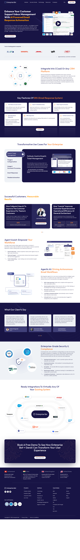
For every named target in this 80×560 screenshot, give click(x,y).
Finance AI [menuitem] (39, 497)
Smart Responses (12, 172)
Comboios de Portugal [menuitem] (58, 504)
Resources (48, 2)
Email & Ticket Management (11, 154)
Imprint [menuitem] (67, 497)
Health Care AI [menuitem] (40, 500)
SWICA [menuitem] (54, 497)
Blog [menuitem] (67, 495)
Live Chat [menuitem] (26, 497)
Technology (41, 2)
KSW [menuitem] (54, 495)
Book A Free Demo (10, 36)
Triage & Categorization (12, 160)
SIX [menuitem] (53, 502)
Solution (26, 2)
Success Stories (33, 2)
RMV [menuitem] (54, 491)
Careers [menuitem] (68, 493)
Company (55, 2)
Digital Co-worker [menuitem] (41, 504)
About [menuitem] (67, 491)
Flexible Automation (13, 177)
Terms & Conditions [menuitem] (34, 517)
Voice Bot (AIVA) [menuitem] (27, 495)
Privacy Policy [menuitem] (25, 517)
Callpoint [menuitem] (55, 500)
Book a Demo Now (40, 457)
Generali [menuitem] (55, 493)
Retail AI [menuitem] (39, 493)
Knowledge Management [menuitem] (42, 502)
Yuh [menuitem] (53, 506)
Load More (40, 129)
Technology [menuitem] (39, 491)
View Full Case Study (41, 223)
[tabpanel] (27, 216)
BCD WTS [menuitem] (55, 511)
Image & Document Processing (13, 167)
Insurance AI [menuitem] (40, 495)
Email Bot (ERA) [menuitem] (27, 493)
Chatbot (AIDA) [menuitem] (27, 491)
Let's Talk (71, 2)
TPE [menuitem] (53, 508)
